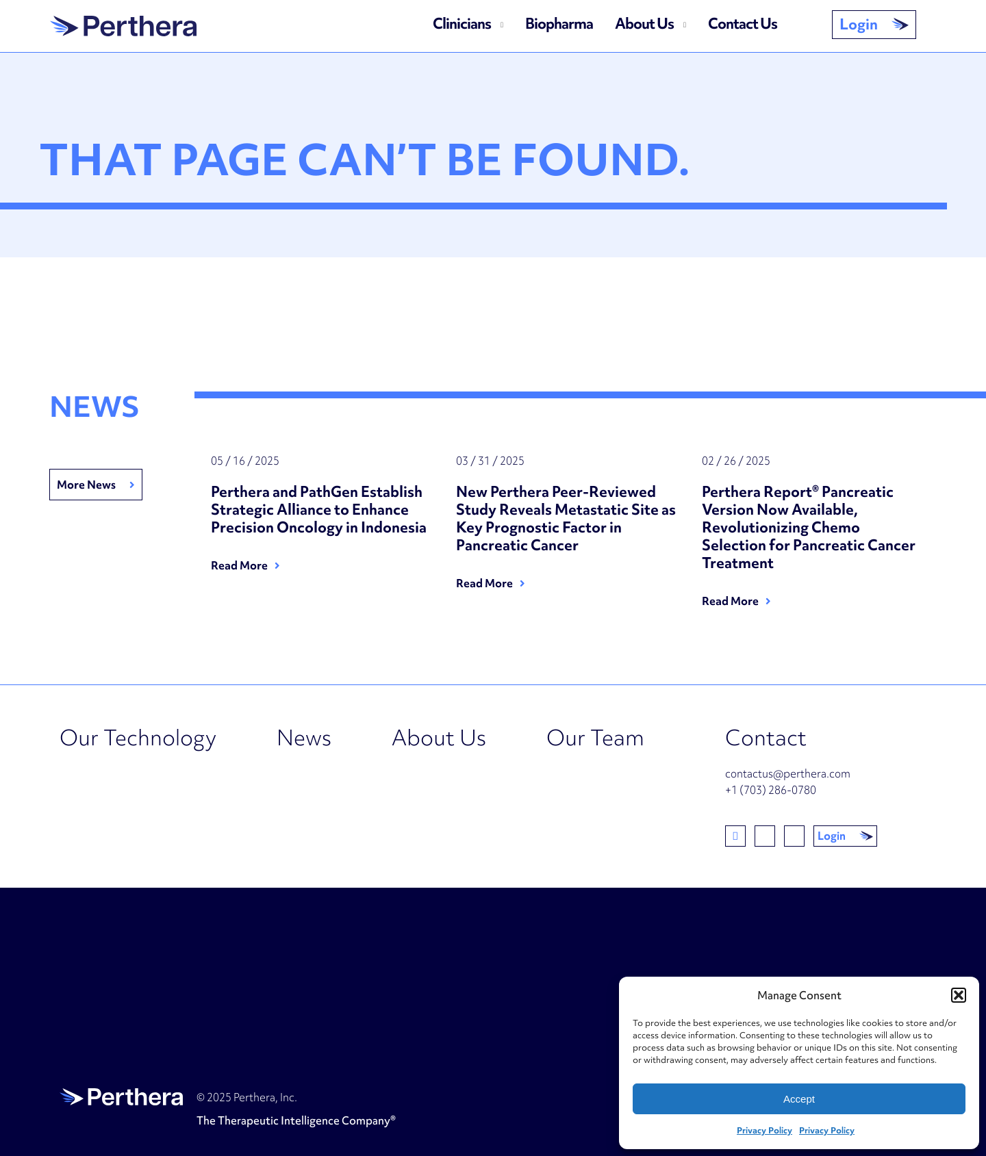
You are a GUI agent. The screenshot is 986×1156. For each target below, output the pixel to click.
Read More (239, 565)
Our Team (595, 737)
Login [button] (858, 24)
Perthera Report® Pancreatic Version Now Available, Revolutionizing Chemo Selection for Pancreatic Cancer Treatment (808, 527)
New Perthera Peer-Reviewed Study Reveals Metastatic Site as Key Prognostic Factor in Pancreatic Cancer (566, 518)
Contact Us (742, 24)
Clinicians (462, 24)
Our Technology (138, 737)
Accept (799, 1099)
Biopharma (559, 24)
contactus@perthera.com (787, 773)
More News (86, 484)
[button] (958, 995)
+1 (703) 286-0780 (770, 789)
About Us (644, 24)
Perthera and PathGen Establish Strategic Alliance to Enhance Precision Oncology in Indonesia (320, 510)
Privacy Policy (764, 1130)
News (304, 737)
